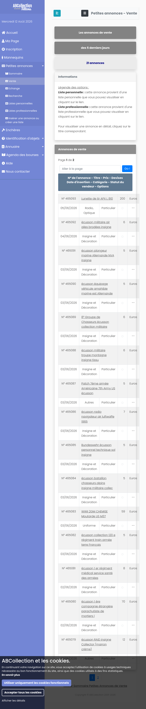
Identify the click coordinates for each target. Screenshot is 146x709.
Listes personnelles (18, 103)
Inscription (12, 49)
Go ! (127, 169)
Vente (10, 81)
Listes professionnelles (21, 111)
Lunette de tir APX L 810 (97, 199)
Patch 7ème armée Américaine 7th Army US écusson (98, 388)
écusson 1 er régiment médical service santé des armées (97, 573)
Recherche (13, 96)
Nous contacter (16, 171)
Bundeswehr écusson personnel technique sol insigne (98, 450)
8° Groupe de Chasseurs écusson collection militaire (95, 322)
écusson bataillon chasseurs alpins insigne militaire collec (97, 483)
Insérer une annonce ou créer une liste (22, 120)
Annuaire (10, 147)
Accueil (10, 33)
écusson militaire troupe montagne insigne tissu (94, 355)
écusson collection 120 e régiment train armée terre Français (98, 540)
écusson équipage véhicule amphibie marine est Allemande (97, 289)
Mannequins (12, 57)
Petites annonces (17, 66)
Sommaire (13, 73)
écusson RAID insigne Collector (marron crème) (96, 644)
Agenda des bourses (20, 155)
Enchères (11, 130)
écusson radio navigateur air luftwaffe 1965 (97, 416)
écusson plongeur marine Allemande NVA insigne (97, 255)
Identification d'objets (20, 138)
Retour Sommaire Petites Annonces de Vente (95, 686)
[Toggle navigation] (84, 13)
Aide (7, 163)
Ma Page (10, 41)
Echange (12, 88)
